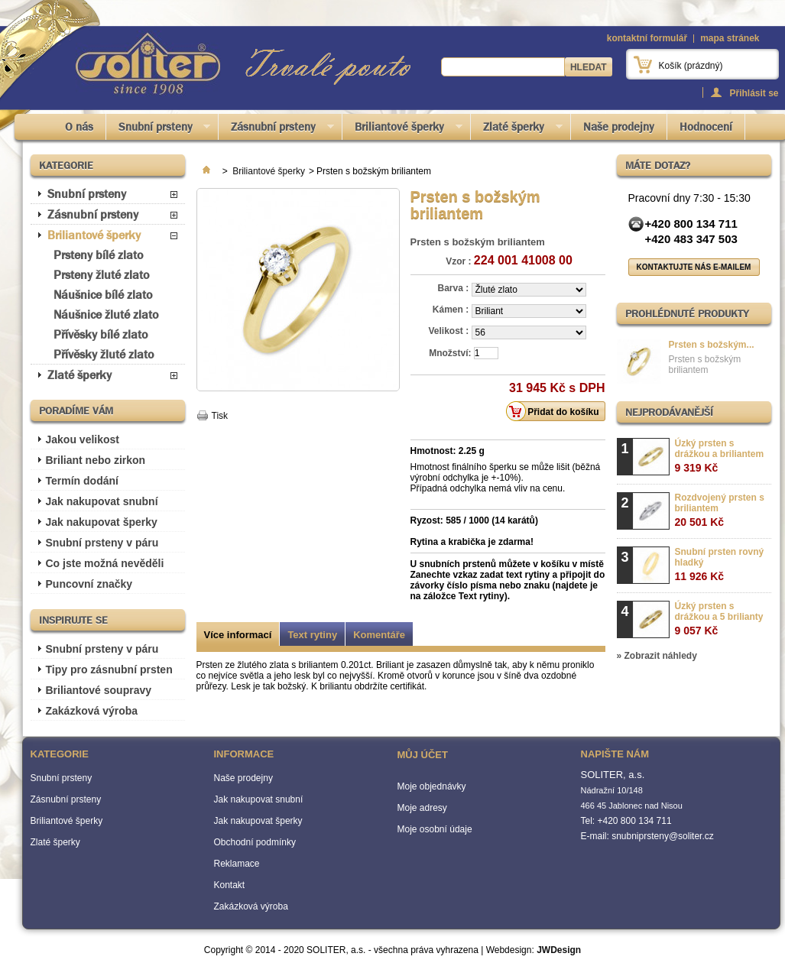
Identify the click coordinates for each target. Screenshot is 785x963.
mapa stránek (729, 38)
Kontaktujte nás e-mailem (694, 267)
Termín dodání (82, 481)
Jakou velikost (83, 439)
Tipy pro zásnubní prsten (109, 669)
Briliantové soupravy (99, 690)
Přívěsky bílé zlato (101, 334)
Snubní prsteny (158, 129)
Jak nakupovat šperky (101, 522)
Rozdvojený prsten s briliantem (719, 510)
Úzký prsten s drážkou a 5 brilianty (719, 619)
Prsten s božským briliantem (705, 364)
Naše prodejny (618, 127)
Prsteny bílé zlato (98, 255)
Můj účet (422, 754)
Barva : (454, 288)
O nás (79, 127)
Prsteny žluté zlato (101, 275)
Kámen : (452, 309)
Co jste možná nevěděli (105, 563)
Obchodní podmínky (255, 842)
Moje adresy (422, 807)
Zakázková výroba (92, 711)
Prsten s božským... (711, 344)
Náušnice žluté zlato (106, 314)
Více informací (238, 634)
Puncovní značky (89, 584)
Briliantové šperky (402, 129)
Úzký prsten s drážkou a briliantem (719, 456)
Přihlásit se (753, 93)
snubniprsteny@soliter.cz (662, 836)
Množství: (450, 353)
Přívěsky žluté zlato (104, 354)
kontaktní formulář (647, 38)
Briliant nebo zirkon (96, 460)
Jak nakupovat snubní (102, 501)
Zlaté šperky (517, 129)
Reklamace (237, 863)
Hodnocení (706, 127)
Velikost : (449, 331)
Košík (691, 65)
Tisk (220, 415)
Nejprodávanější (669, 412)
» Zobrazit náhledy (657, 655)
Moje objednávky (431, 786)
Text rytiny (312, 634)
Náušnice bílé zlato (103, 295)
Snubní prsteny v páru (102, 543)
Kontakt (229, 885)
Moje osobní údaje (434, 829)
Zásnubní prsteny (276, 129)
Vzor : (458, 261)
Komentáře (379, 634)
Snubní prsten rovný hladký (719, 564)
